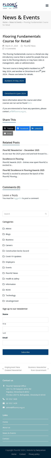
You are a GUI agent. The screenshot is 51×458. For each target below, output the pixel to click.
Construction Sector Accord (17, 251)
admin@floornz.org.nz (15, 407)
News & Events (15, 22)
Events (9, 267)
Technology (11, 295)
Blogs (8, 234)
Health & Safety (12, 278)
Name (5, 314)
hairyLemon (41, 450)
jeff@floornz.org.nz (17, 111)
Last (4, 333)
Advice (8, 228)
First (4, 324)
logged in (18, 198)
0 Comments (10, 48)
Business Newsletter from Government (37, 369)
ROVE (8, 290)
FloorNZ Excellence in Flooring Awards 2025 (23, 170)
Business (9, 239)
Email (5, 338)
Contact (6, 438)
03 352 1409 (11, 399)
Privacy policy (34, 454)
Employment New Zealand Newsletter (12, 369)
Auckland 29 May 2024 (14, 80)
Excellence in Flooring (13, 158)
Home (5, 22)
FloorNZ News (30, 46)
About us (6, 427)
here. (30, 103)
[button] (47, 5)
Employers (10, 262)
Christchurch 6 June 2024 (15, 93)
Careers (9, 245)
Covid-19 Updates (13, 256)
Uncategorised (12, 301)
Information (11, 284)
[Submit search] (46, 214)
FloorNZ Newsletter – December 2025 (21, 150)
